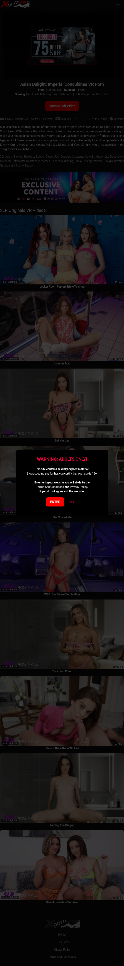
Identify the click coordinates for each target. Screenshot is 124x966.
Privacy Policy (78, 487)
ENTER (55, 502)
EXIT (71, 502)
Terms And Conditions (50, 487)
